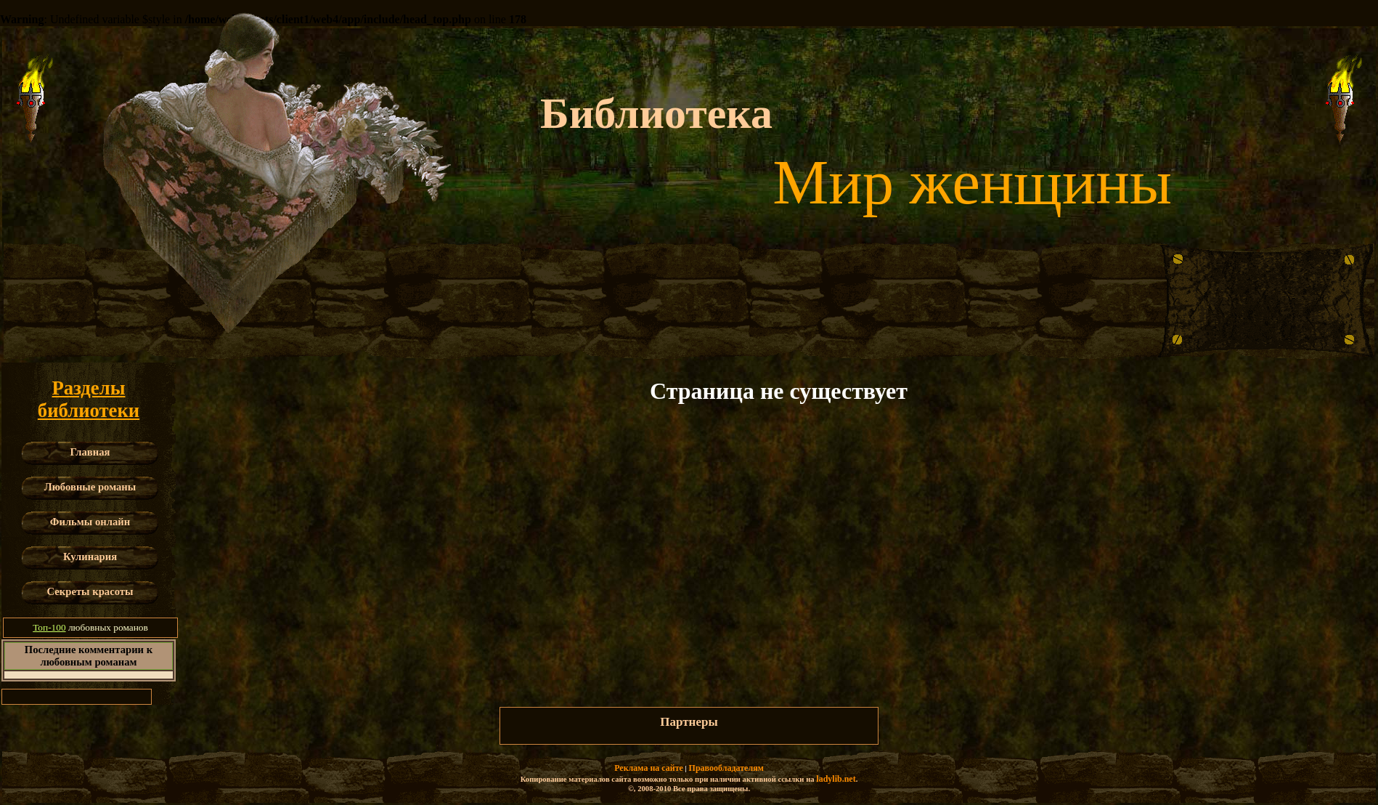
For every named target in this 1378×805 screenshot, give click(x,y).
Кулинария (90, 556)
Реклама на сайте (648, 768)
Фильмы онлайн (90, 521)
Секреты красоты (90, 591)
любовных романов (90, 627)
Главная (90, 452)
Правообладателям (726, 768)
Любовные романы (90, 487)
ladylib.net (835, 779)
